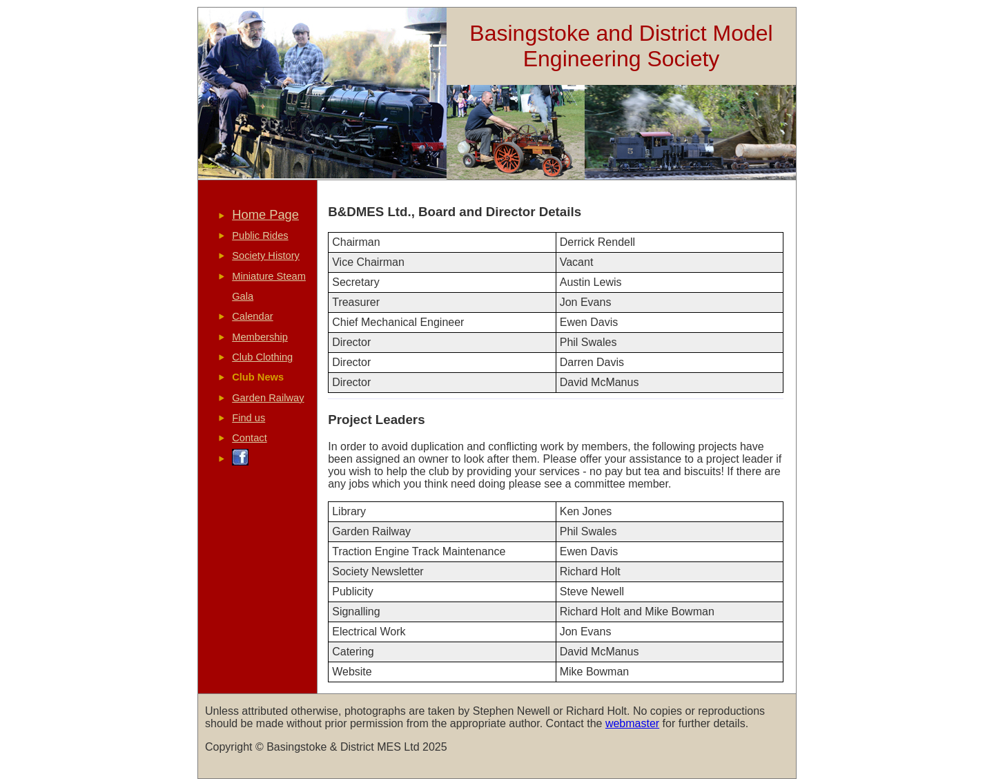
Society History (266, 255)
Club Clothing (262, 357)
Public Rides (260, 235)
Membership (260, 337)
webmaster (632, 723)
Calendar (252, 316)
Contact (249, 437)
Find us (248, 417)
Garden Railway (268, 397)
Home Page (265, 214)
